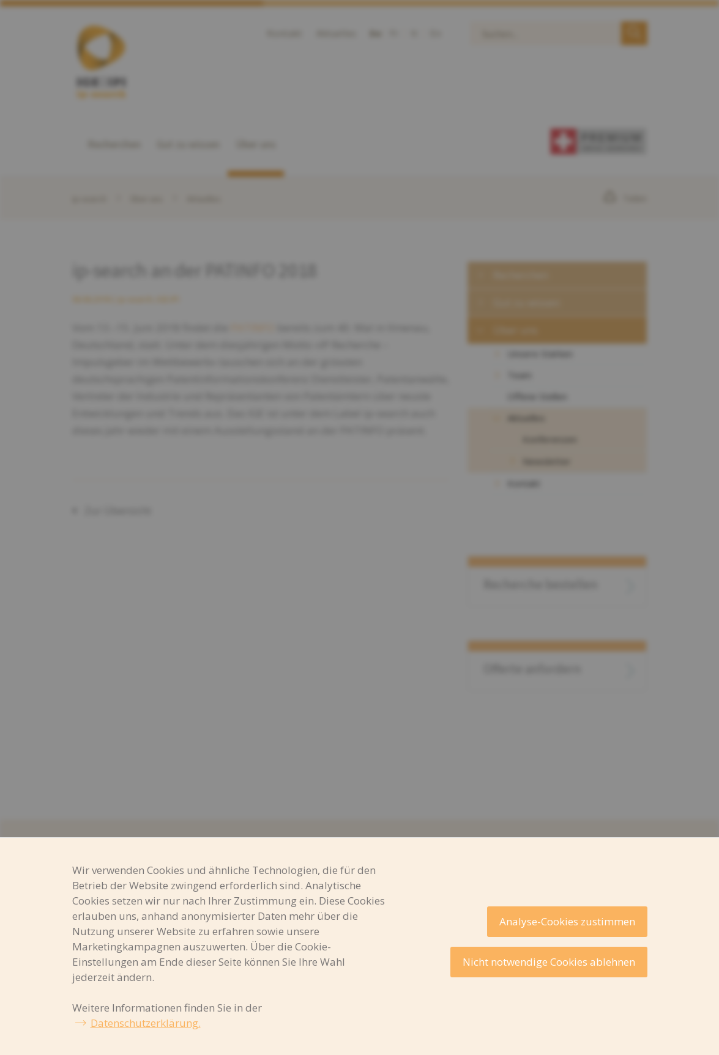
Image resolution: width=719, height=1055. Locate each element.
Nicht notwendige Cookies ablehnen (549, 962)
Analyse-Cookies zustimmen (567, 921)
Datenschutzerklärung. (146, 1023)
